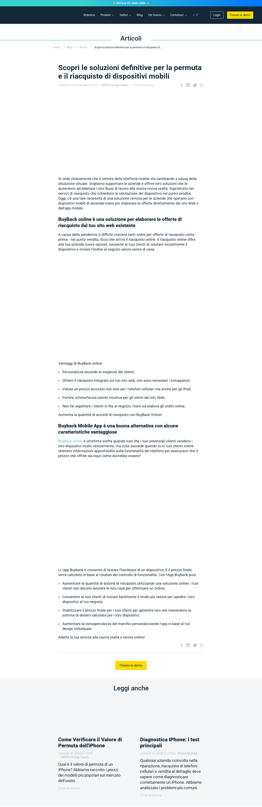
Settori (124, 15)
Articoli (83, 47)
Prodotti (105, 15)
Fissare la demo (240, 15)
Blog (140, 15)
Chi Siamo (154, 15)
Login (217, 15)
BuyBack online (70, 441)
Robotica (89, 15)
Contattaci (177, 15)
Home (57, 47)
